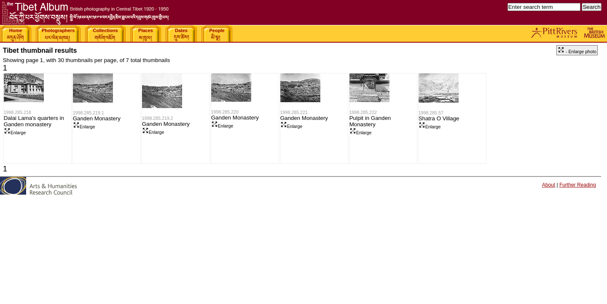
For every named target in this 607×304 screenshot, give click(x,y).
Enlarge (15, 132)
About (548, 185)
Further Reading (577, 185)
